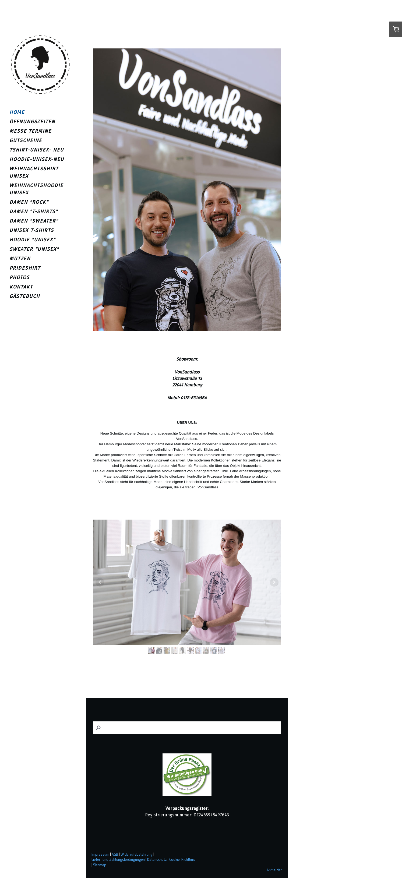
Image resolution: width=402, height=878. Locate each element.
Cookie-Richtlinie (182, 859)
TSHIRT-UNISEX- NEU (36, 150)
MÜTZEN (19, 259)
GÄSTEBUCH (24, 296)
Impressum (100, 854)
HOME (16, 112)
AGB (115, 854)
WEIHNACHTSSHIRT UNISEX (33, 172)
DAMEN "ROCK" (28, 202)
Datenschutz (157, 859)
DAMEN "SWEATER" (33, 221)
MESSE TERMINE (30, 131)
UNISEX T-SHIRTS (31, 230)
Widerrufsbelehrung (137, 854)
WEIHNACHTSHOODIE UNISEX (36, 189)
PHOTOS (19, 277)
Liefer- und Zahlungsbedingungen (118, 859)
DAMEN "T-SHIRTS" (33, 211)
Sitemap (99, 865)
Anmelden (275, 870)
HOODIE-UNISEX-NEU (36, 159)
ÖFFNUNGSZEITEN (32, 122)
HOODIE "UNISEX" (32, 240)
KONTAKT (21, 287)
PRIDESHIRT (24, 268)
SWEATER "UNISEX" (34, 249)
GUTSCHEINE (25, 140)
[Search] (187, 728)
